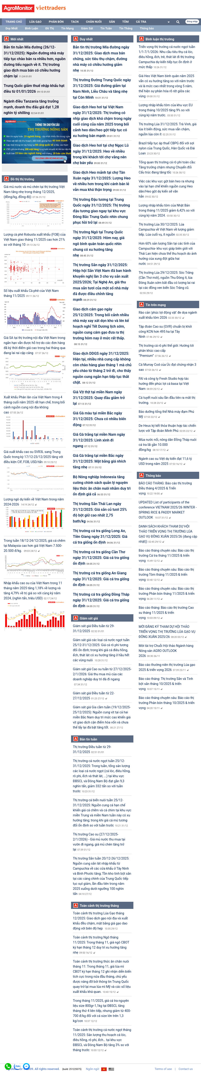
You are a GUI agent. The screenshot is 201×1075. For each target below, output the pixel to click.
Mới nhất (17, 39)
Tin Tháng (125, 28)
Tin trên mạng (156, 305)
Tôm (125, 21)
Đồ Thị (49, 28)
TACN (75, 21)
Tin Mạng (67, 28)
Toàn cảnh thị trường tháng (99, 905)
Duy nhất (86, 39)
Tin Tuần (106, 28)
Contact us (185, 1069)
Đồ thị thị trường (22, 179)
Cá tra (141, 21)
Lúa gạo (35, 21)
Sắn (112, 21)
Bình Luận (31, 28)
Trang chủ (14, 21)
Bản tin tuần (88, 739)
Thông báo (147, 28)
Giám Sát (87, 28)
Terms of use (163, 1069)
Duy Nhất (11, 28)
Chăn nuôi (94, 21)
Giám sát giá (89, 618)
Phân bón (56, 21)
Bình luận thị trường (160, 39)
